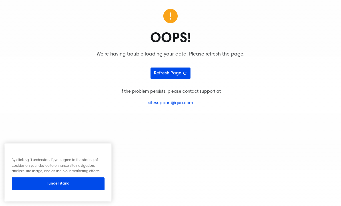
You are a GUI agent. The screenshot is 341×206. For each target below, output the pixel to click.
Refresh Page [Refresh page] (170, 73)
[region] (58, 172)
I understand (58, 184)
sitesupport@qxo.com (170, 103)
